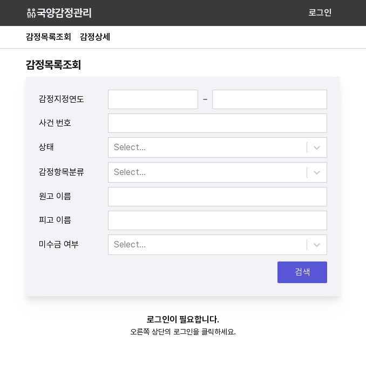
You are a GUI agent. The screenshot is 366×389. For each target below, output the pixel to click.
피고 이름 (55, 220)
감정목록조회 (48, 37)
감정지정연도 (61, 99)
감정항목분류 (61, 172)
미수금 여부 (59, 244)
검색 (302, 272)
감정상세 (95, 37)
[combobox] (115, 147)
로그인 (320, 13)
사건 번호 (55, 123)
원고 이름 (55, 196)
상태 (46, 147)
